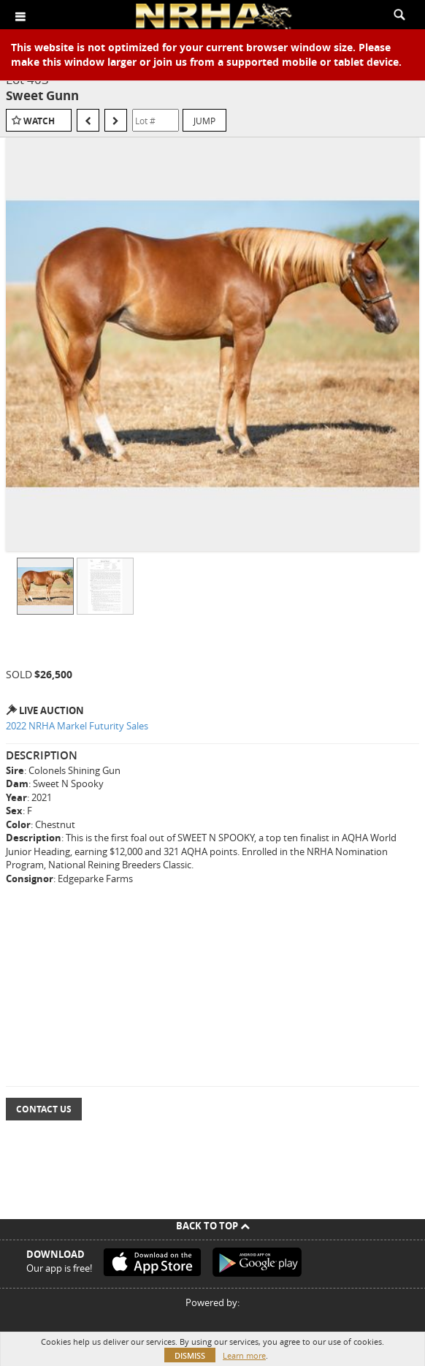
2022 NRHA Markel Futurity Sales (77, 725)
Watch (39, 121)
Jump (204, 120)
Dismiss (190, 1355)
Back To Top (213, 1225)
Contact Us (44, 1109)
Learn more (244, 1355)
